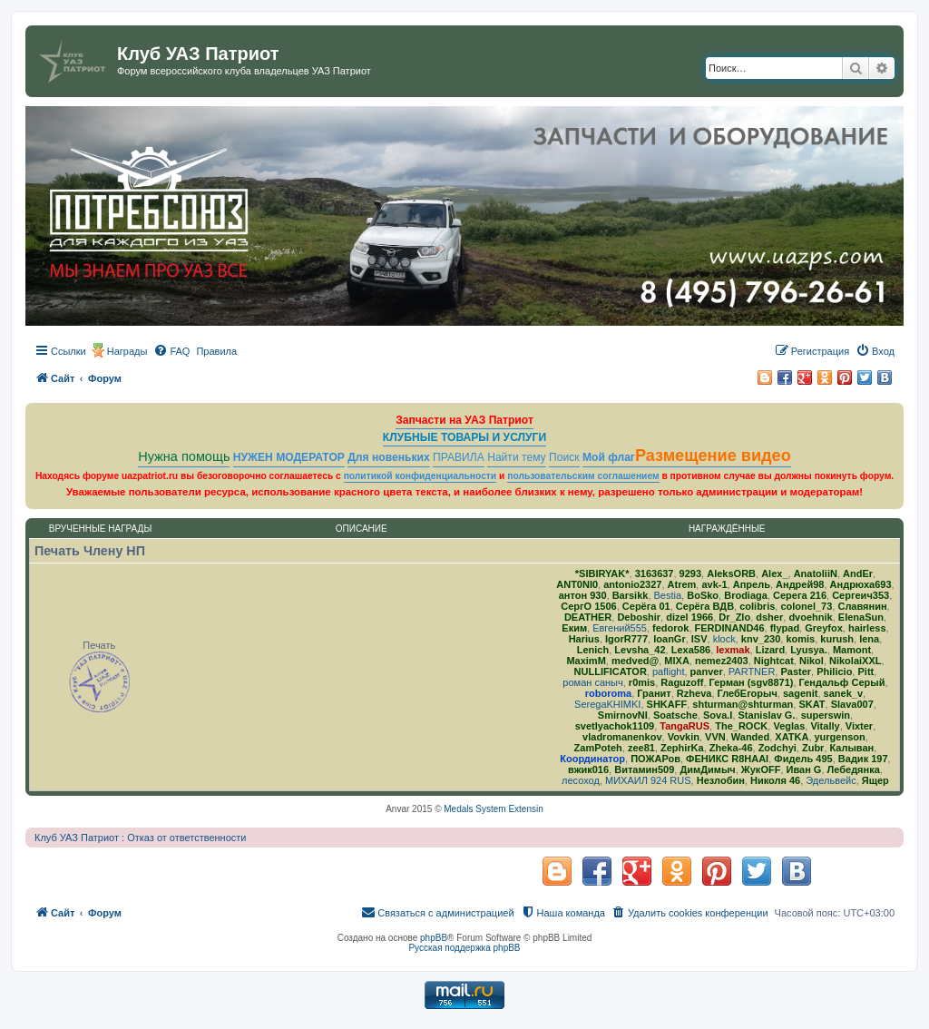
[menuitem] (171, 351)
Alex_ (774, 573)
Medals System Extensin (493, 809)
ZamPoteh (598, 747)
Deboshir (638, 617)
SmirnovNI (623, 715)
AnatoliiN (815, 573)
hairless (867, 627)
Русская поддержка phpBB (464, 948)
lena (869, 638)
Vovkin (683, 736)
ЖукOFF (761, 769)
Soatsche (675, 715)
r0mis (642, 682)
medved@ (635, 660)
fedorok (670, 627)
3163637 (654, 573)
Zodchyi (777, 747)
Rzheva (694, 693)
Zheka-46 (731, 747)
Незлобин (721, 780)
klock (724, 638)
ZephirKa (682, 747)
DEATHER (587, 617)
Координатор (592, 758)
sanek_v (843, 693)
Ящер (875, 780)
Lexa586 (690, 649)
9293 (690, 573)
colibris (757, 606)
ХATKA (791, 736)
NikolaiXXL (855, 660)
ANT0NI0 (577, 584)
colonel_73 (806, 606)
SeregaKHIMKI (607, 704)
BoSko (703, 595)
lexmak (732, 649)
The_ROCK (741, 725)
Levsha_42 (639, 649)
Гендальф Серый (842, 682)
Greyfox (824, 627)
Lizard (770, 649)
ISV (699, 638)
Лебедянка (853, 769)
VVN (715, 736)
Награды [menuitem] (127, 351)
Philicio (834, 671)
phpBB (433, 938)
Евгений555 (619, 627)
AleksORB (731, 573)
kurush (837, 638)
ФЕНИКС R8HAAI (727, 758)
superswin (825, 715)
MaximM (585, 660)
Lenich (593, 649)
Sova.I (717, 715)
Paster (795, 671)
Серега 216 (799, 595)
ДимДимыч (707, 769)
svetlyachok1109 (614, 725)
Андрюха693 (861, 584)
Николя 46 (775, 780)
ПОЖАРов (655, 758)
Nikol (811, 660)
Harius (584, 638)
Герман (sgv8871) (751, 682)
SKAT (811, 704)
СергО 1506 (588, 606)
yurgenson (840, 736)
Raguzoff (681, 682)
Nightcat (774, 660)
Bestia (668, 595)
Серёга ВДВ (705, 606)
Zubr (813, 747)
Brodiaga (746, 595)
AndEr (858, 573)
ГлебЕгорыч (747, 693)
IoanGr (669, 638)
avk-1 (714, 584)
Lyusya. (808, 649)
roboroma (608, 693)
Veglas (789, 725)
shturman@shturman (742, 704)
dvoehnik (810, 617)
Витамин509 (644, 769)
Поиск (564, 457)
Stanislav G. (767, 715)
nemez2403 (721, 660)
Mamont (852, 649)
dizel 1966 (689, 617)
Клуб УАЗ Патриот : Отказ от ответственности (140, 837)
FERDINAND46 (730, 627)
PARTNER (752, 671)
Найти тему (516, 457)
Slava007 (852, 704)
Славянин (861, 606)
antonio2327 (632, 584)
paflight (668, 671)
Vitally (824, 725)
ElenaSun (861, 617)
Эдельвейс (831, 780)
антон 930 (583, 595)
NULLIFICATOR (610, 671)
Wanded (750, 736)
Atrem (682, 584)
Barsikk (630, 595)
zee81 (641, 747)
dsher (769, 617)
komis (800, 638)
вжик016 (588, 769)
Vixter (859, 725)
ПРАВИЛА (458, 457)
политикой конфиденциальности (420, 476)
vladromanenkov (621, 736)
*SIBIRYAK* (602, 573)
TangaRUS (684, 725)
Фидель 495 (803, 758)
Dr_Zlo (734, 617)
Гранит (653, 693)
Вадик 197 (863, 758)
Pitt (865, 671)
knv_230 (760, 638)
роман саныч (592, 682)
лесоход (581, 780)
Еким (574, 627)
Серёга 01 (646, 606)
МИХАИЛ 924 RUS (648, 780)
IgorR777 (626, 638)
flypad (784, 627)
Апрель (751, 584)
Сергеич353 (860, 595)
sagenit (800, 693)
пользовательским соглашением (583, 476)
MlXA (676, 660)
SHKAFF (667, 704)
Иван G (804, 769)
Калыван (852, 747)
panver (706, 671)
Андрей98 (800, 584)
